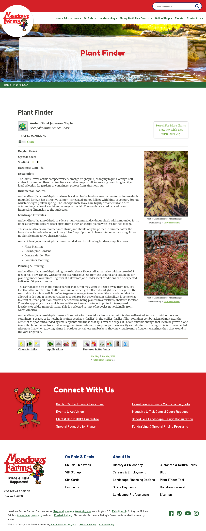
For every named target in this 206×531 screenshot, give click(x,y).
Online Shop (162, 18)
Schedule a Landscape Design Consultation (162, 419)
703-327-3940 (13, 496)
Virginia (69, 511)
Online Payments (125, 487)
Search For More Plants (171, 125)
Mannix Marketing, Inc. (64, 524)
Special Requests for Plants (76, 426)
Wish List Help (170, 134)
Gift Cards (72, 480)
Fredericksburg (63, 515)
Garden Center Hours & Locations (80, 404)
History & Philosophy (128, 465)
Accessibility (106, 524)
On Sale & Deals (79, 456)
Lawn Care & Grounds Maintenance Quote (161, 404)
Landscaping (106, 18)
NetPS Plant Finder (171, 223)
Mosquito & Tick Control (135, 18)
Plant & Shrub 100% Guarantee (77, 419)
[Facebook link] (171, 513)
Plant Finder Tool (172, 480)
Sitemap (166, 494)
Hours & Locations (67, 18)
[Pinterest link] (179, 513)
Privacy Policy (88, 524)
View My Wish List (171, 129)
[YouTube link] (188, 513)
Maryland (58, 511)
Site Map (95, 356)
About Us (121, 456)
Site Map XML (108, 356)
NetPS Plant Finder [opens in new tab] (102, 360)
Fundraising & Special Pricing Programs (160, 426)
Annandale (23, 515)
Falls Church (119, 511)
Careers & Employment (129, 472)
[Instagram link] (196, 513)
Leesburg (36, 515)
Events (179, 18)
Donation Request (173, 487)
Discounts (72, 487)
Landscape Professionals (131, 494)
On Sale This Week (78, 465)
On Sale (89, 18)
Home (7, 84)
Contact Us (194, 18)
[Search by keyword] (174, 6)
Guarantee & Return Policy (178, 465)
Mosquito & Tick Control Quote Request (160, 411)
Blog (163, 472)
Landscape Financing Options (134, 480)
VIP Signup (73, 472)
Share (30, 141)
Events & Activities (70, 411)
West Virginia (83, 511)
